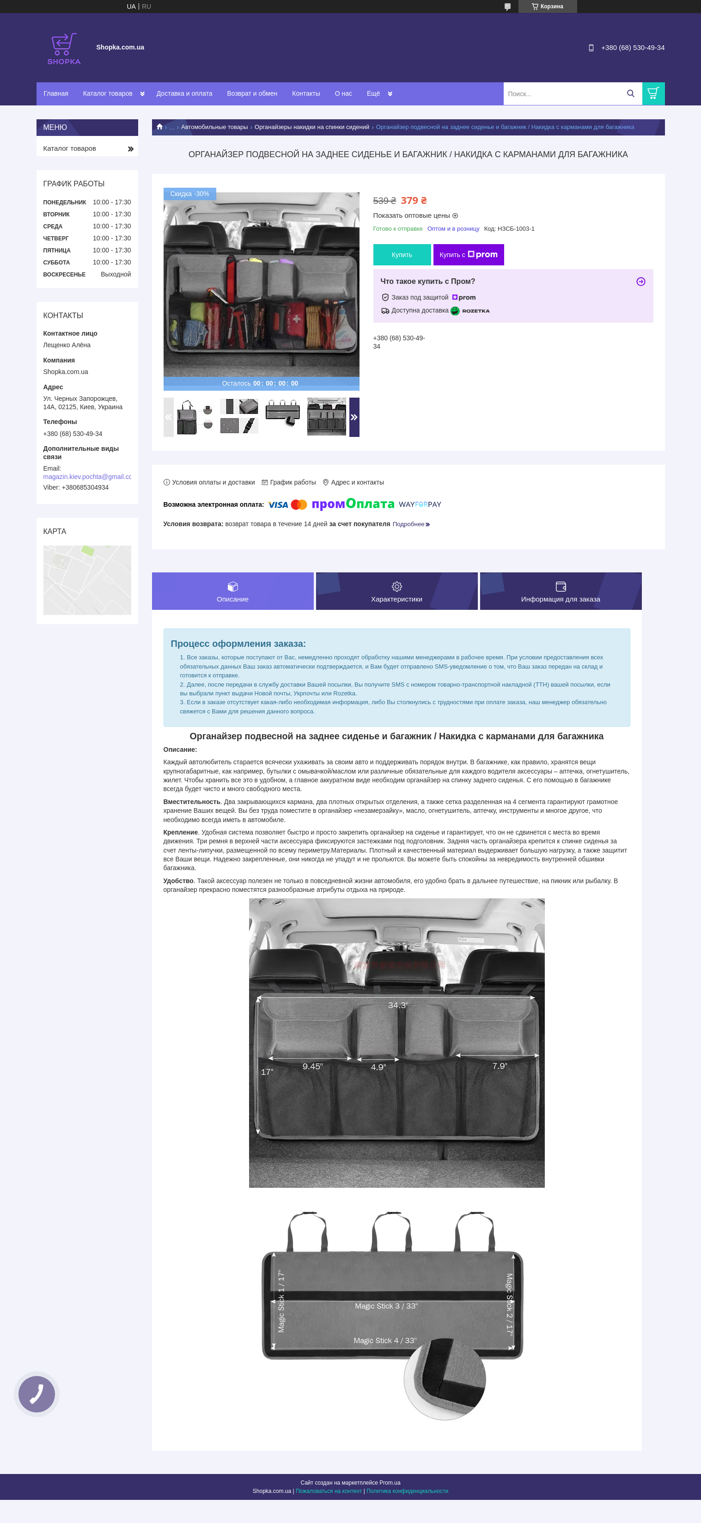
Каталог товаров (108, 93)
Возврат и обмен (252, 93)
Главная (56, 93)
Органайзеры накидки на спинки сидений (312, 126)
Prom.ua (389, 1483)
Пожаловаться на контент (329, 1491)
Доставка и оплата (185, 93)
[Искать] (631, 93)
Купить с (469, 255)
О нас (343, 93)
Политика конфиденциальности (407, 1491)
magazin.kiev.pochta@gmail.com (90, 476)
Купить (402, 254)
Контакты (306, 93)
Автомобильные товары (214, 126)
